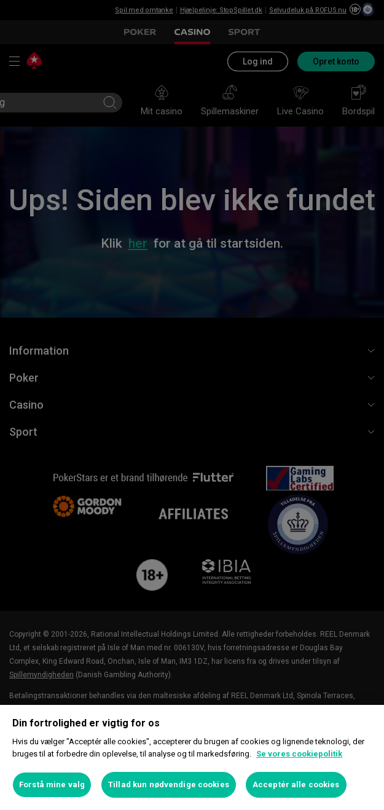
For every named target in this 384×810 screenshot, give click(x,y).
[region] (192, 757)
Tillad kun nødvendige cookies (168, 784)
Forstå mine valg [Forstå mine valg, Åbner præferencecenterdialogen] (52, 784)
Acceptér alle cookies (296, 784)
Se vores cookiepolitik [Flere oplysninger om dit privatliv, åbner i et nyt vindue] (299, 753)
